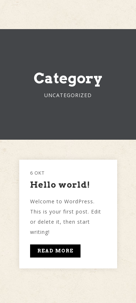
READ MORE (55, 251)
